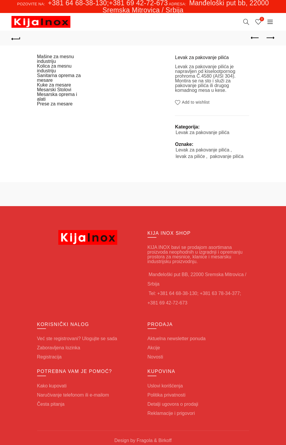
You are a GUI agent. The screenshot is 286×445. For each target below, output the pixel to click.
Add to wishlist (196, 102)
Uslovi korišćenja (165, 385)
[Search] (246, 21)
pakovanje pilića (227, 156)
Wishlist (261, 19)
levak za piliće (190, 156)
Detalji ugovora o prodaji (173, 404)
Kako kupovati (52, 385)
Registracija (49, 356)
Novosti (155, 356)
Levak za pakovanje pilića (202, 132)
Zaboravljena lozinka (58, 347)
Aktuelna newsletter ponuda (177, 338)
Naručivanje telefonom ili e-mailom (73, 394)
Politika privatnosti (167, 394)
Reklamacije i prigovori (171, 413)
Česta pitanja (51, 404)
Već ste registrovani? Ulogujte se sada (77, 338)
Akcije (154, 347)
